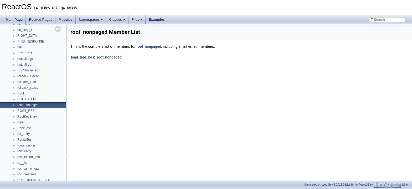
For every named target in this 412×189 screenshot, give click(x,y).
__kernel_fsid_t (28, 137)
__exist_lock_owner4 (32, 33)
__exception (25, 27)
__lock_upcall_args (30, 165)
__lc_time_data (28, 142)
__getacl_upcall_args (32, 85)
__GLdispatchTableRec (33, 102)
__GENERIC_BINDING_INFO (38, 79)
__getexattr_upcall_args (34, 96)
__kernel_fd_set (28, 131)
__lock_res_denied (30, 154)
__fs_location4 (27, 56)
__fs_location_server (32, 62)
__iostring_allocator (31, 125)
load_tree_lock (83, 57)
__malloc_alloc (27, 177)
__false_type (26, 38)
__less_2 (23, 148)
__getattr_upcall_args (32, 90)
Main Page (14, 20)
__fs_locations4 (28, 67)
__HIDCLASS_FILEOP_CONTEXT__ (43, 119)
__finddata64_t (27, 50)
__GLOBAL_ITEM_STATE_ (36, 108)
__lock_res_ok (27, 160)
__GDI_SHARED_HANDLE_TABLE (42, 73)
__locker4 (24, 171)
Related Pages (40, 20)
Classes (117, 20)
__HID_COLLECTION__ (34, 114)
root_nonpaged (148, 46)
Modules (66, 20)
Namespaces (91, 20)
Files (137, 20)
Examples (157, 20)
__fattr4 (22, 44)
